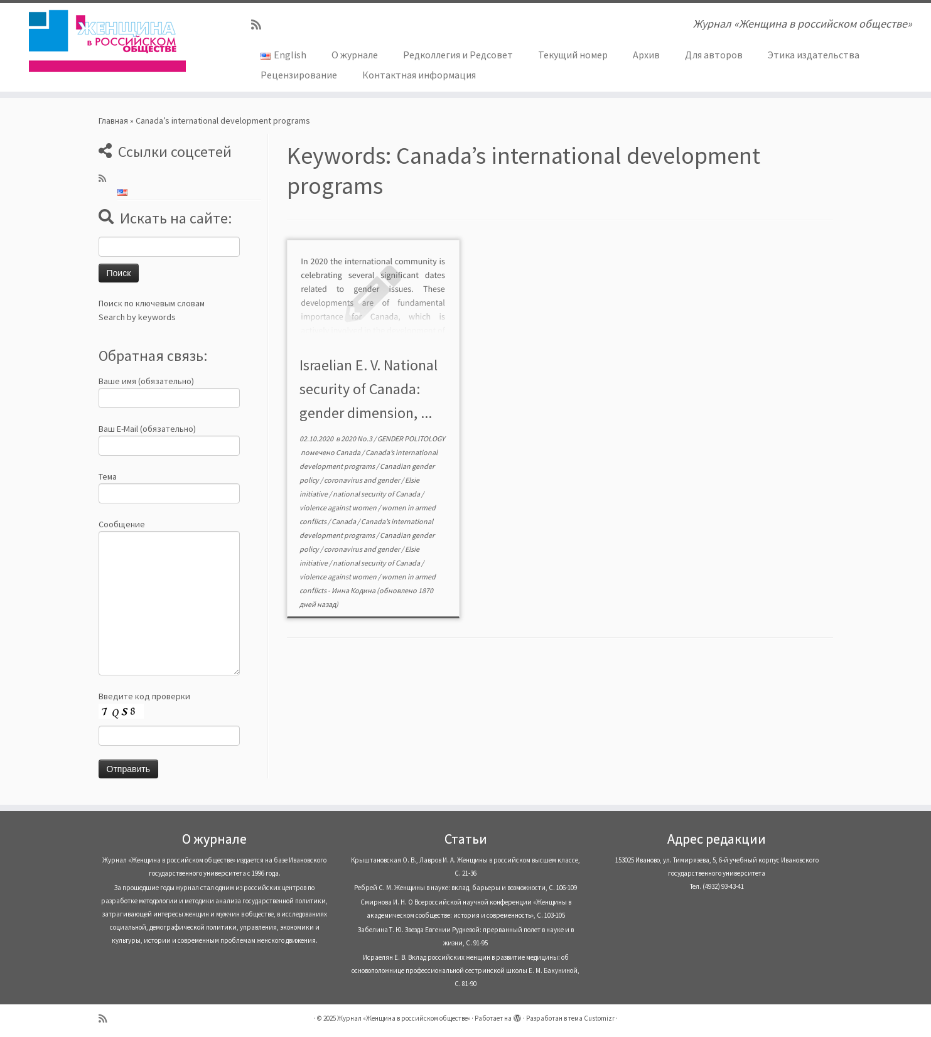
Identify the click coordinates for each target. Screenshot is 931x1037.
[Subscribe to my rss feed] (260, 25)
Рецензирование (299, 74)
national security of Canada (377, 493)
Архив (646, 54)
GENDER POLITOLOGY (411, 438)
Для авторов (714, 54)
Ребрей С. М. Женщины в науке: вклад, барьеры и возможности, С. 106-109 (465, 887)
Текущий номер (573, 54)
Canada (349, 452)
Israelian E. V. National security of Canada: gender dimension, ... (368, 388)
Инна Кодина (353, 590)
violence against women (338, 507)
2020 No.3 (357, 438)
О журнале (354, 54)
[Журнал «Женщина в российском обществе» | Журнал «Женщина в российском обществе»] (107, 40)
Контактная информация (419, 74)
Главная (113, 120)
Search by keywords (137, 317)
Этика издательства (813, 54)
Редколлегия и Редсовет (458, 54)
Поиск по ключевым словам (152, 303)
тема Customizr (591, 1018)
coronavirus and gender (362, 480)
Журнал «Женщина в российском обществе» (403, 1018)
